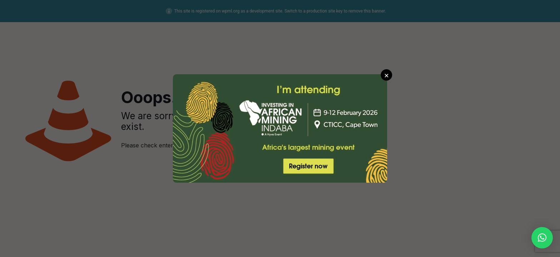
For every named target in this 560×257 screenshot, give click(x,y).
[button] (542, 237)
